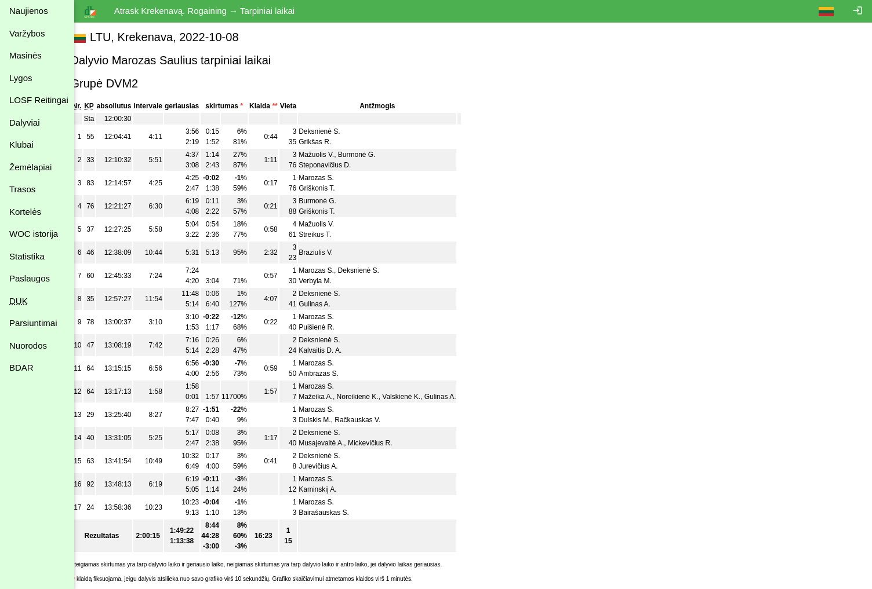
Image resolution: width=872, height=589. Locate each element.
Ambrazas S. (332, 374)
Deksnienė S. (332, 131)
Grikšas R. (328, 142)
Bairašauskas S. (337, 512)
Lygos (20, 78)
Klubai (21, 144)
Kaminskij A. (331, 489)
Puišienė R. (329, 327)
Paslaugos (29, 278)
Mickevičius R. (383, 443)
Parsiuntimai (33, 323)
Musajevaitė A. (334, 443)
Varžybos (27, 33)
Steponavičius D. (338, 165)
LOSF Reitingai (38, 100)
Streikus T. (328, 235)
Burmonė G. (369, 155)
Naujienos (28, 11)
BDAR (21, 367)
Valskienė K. (414, 397)
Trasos (22, 189)
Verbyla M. (328, 281)
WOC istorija (33, 234)
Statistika (27, 256)
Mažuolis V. (329, 155)
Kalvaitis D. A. (333, 350)
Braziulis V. (329, 252)
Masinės (25, 55)
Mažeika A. (329, 397)
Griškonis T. (330, 188)
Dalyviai (24, 122)
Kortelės (25, 212)
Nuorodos (28, 345)
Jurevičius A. (331, 466)
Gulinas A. (328, 304)
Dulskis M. (328, 420)
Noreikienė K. (370, 397)
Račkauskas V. (371, 420)
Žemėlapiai (30, 167)
